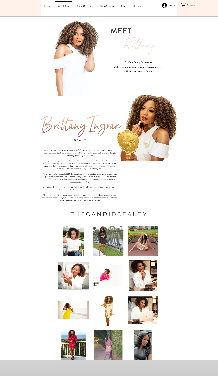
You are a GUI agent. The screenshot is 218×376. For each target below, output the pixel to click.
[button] (189, 4)
